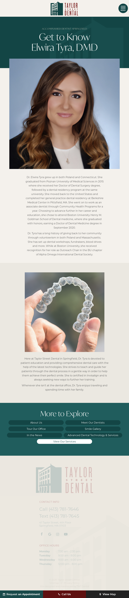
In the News (34, 435)
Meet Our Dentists (93, 422)
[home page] (64, 8)
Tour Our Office (36, 428)
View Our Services (64, 441)
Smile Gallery (93, 428)
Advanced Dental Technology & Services (93, 435)
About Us (36, 422)
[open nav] (123, 8)
